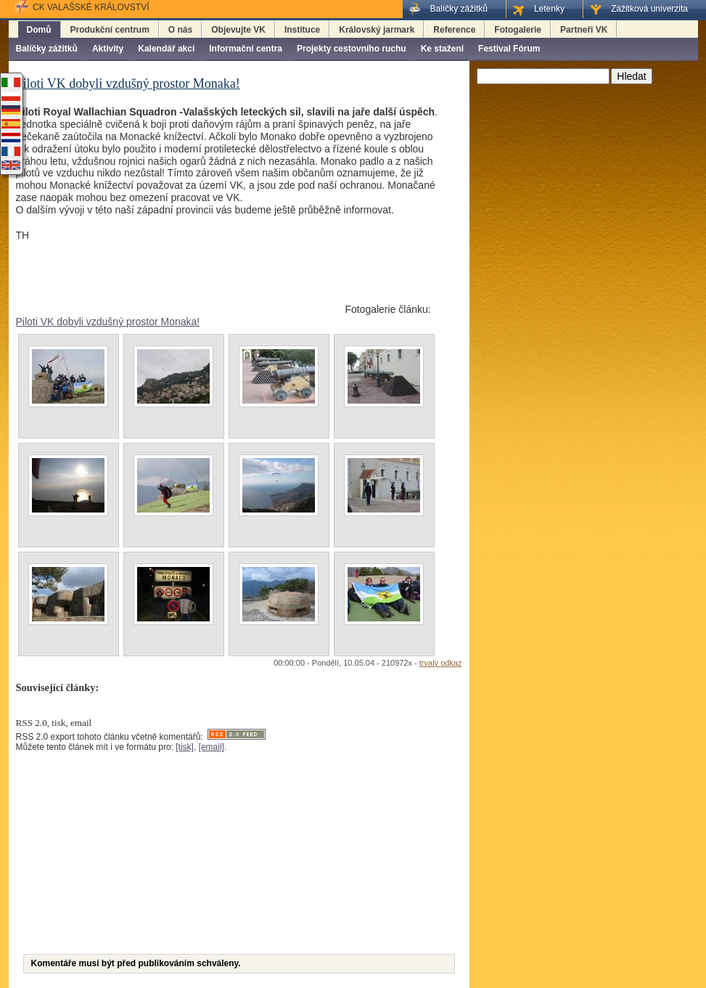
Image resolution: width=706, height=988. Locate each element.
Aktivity (107, 49)
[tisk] (185, 747)
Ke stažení (442, 49)
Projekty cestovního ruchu (351, 49)
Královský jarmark (376, 30)
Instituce (302, 30)
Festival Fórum (509, 49)
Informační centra (245, 49)
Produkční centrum (109, 30)
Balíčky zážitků (47, 49)
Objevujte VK (238, 30)
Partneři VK (583, 30)
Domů (39, 30)
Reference (454, 30)
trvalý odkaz (440, 662)
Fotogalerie (517, 30)
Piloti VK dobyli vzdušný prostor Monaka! (108, 321)
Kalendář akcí (166, 49)
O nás (180, 30)
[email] (211, 747)
